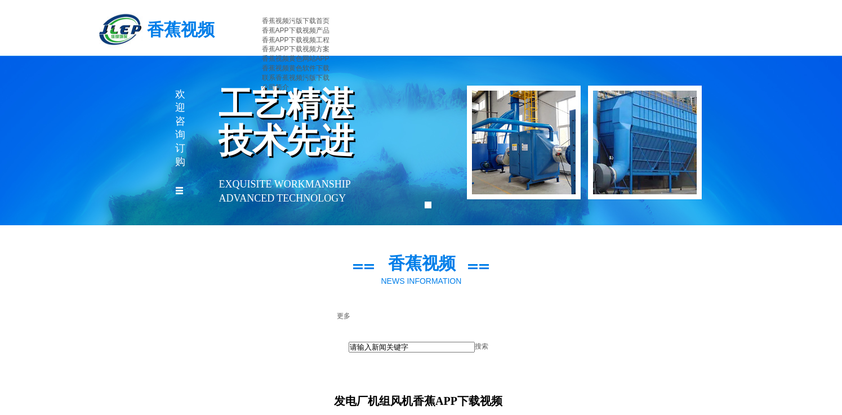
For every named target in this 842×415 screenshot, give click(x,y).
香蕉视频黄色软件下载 (295, 68)
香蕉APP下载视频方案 (295, 49)
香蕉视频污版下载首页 (295, 21)
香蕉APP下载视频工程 (295, 40)
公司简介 (275, 87)
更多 (343, 316)
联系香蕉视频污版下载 (295, 78)
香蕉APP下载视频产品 (295, 30)
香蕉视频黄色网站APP (295, 59)
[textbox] (412, 347)
